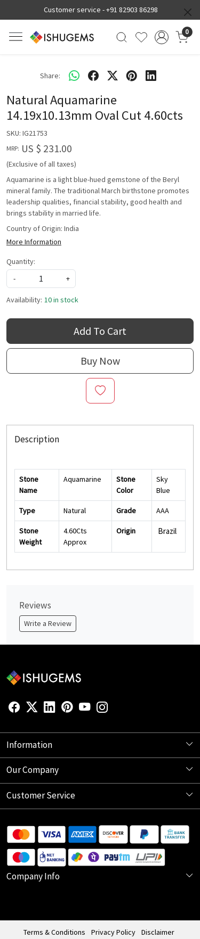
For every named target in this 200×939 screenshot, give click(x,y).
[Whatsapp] (74, 75)
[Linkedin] (50, 708)
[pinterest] (131, 75)
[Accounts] (161, 37)
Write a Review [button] (47, 623)
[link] (122, 37)
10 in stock (61, 299)
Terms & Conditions (54, 932)
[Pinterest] (67, 708)
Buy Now (100, 360)
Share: (50, 75)
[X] (32, 708)
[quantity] (41, 278)
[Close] (187, 12)
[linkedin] (151, 75)
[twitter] (112, 75)
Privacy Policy (113, 932)
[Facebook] (14, 708)
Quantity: (20, 261)
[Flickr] (114, 708)
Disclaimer (157, 932)
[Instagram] (102, 708)
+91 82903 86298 (132, 9)
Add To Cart (100, 330)
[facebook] (93, 75)
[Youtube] (85, 708)
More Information (33, 241)
